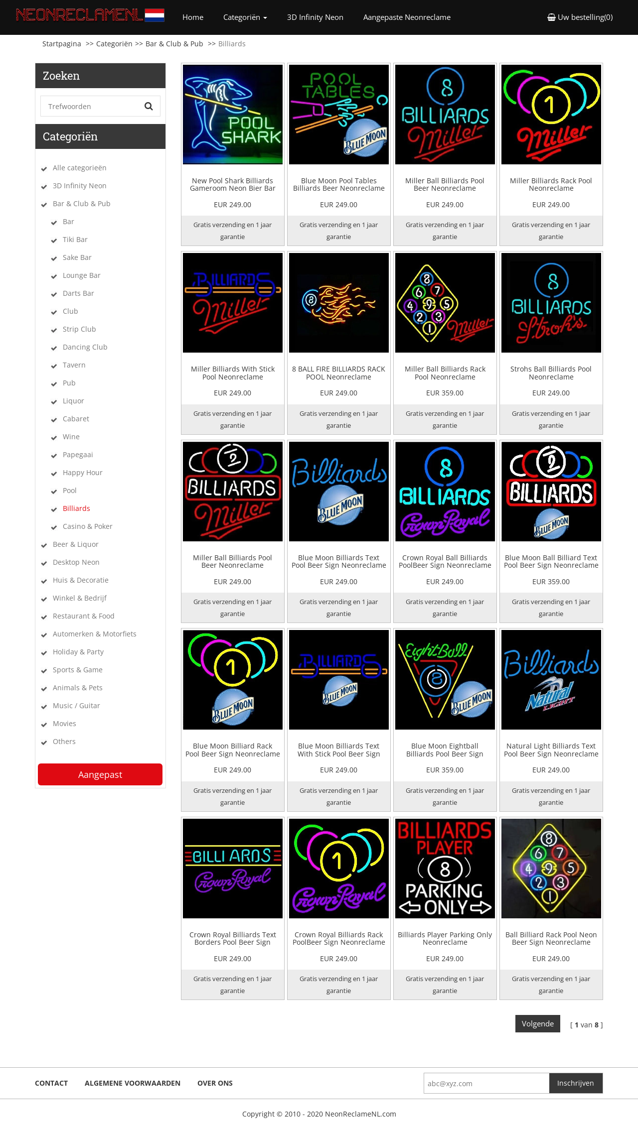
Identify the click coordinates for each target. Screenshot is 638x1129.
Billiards (76, 508)
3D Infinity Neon (315, 17)
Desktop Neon (76, 562)
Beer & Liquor (76, 544)
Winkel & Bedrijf (80, 598)
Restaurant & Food (84, 616)
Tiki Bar (75, 239)
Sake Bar (77, 257)
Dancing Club (85, 347)
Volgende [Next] (538, 1023)
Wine (71, 436)
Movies (64, 723)
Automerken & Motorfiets (95, 633)
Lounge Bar (82, 275)
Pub (69, 382)
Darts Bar (78, 293)
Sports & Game (78, 669)
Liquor (73, 400)
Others (64, 741)
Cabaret (76, 418)
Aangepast (100, 774)
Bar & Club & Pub (174, 43)
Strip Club (79, 329)
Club (70, 311)
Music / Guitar (76, 705)
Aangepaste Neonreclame (407, 17)
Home (197, 16)
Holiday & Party (78, 651)
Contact (51, 1083)
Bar (68, 221)
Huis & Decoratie (81, 580)
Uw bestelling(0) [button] (580, 17)
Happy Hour (83, 472)
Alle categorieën (80, 167)
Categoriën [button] (245, 17)
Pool (70, 490)
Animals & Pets (78, 687)
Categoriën (114, 43)
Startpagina (61, 43)
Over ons (215, 1083)
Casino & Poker (88, 526)
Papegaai (78, 454)
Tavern (74, 365)
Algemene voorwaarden (132, 1083)
